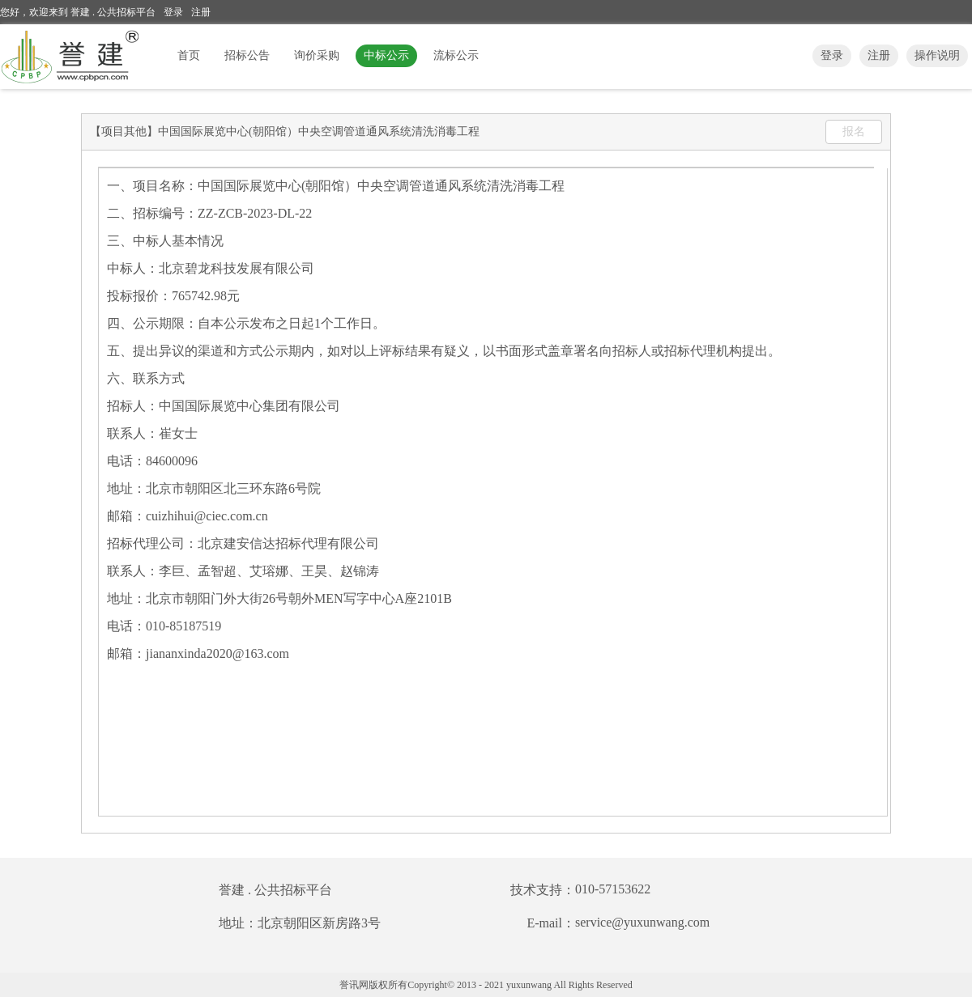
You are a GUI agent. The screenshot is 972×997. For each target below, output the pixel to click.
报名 (853, 131)
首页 (188, 55)
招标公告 (247, 55)
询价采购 (316, 55)
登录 (173, 12)
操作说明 (937, 55)
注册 (201, 12)
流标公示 (456, 55)
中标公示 (386, 55)
